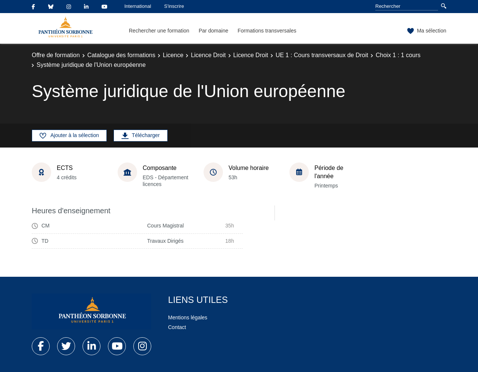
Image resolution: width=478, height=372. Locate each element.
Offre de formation (56, 55)
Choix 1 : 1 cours (398, 55)
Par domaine (213, 31)
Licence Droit (208, 55)
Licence (173, 55)
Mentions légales (187, 317)
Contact (177, 327)
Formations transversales (267, 31)
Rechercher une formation (159, 31)
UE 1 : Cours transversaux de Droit (322, 55)
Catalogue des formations (121, 55)
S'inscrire (174, 6)
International (137, 6)
